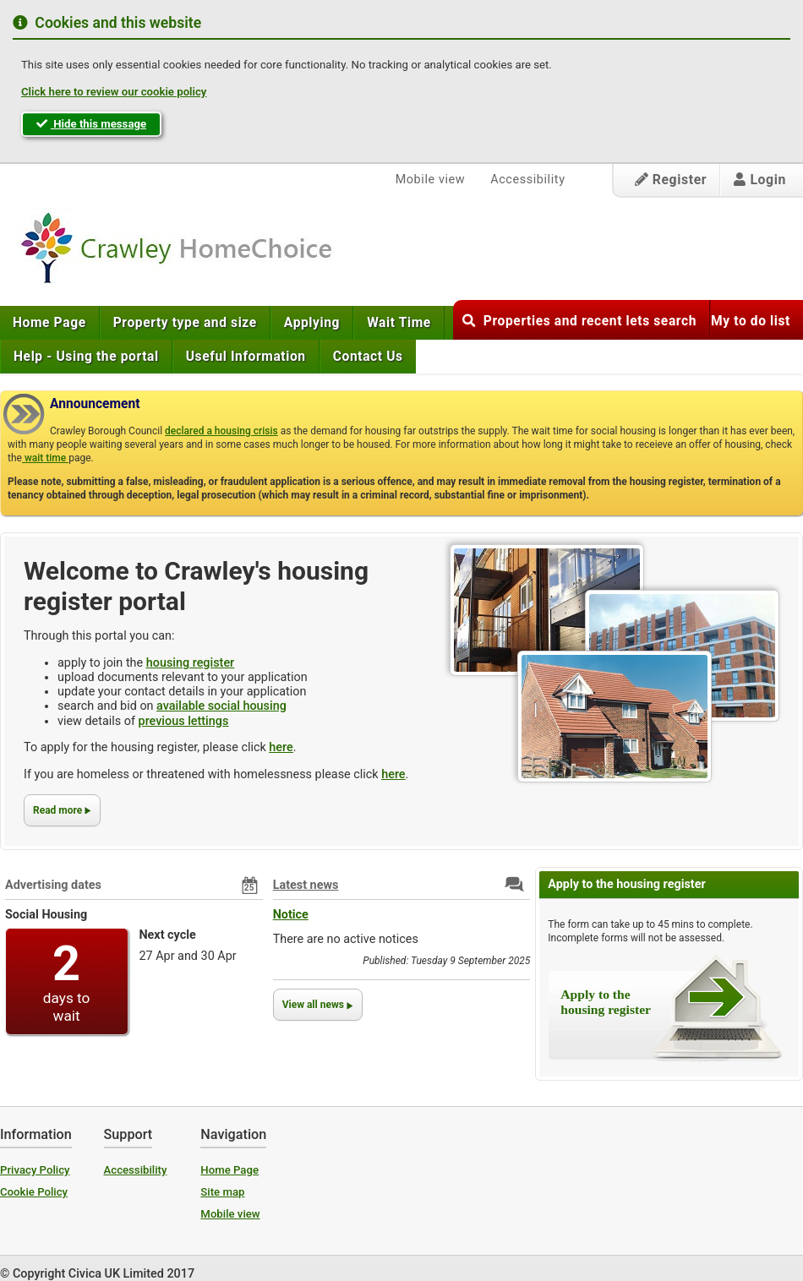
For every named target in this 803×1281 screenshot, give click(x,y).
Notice (291, 915)
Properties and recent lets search (579, 321)
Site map (222, 1192)
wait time (45, 458)
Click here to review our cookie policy (113, 91)
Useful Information (246, 356)
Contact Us (368, 356)
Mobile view (431, 179)
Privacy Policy (35, 1170)
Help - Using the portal (86, 356)
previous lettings (184, 721)
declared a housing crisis (221, 431)
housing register (190, 663)
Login (760, 180)
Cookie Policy (34, 1192)
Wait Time (399, 322)
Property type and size (185, 322)
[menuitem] (50, 323)
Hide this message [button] (91, 123)
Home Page (49, 322)
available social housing (221, 706)
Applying (312, 322)
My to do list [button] (750, 321)
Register (671, 180)
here (280, 747)
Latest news (306, 885)
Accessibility (527, 179)
